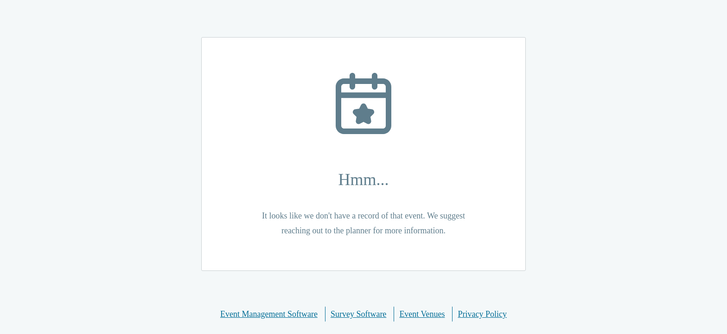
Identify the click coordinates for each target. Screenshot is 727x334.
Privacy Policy (482, 314)
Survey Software (358, 314)
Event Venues (422, 314)
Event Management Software (269, 314)
